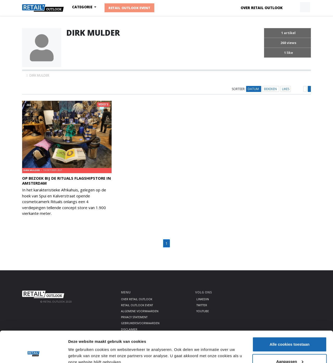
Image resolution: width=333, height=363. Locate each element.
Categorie (82, 7)
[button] (293, 7)
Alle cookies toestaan (289, 315)
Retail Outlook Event (129, 8)
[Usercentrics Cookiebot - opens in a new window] (33, 353)
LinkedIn (202, 299)
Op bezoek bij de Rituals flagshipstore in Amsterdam (66, 181)
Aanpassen (289, 332)
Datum (254, 89)
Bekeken (271, 89)
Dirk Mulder (31, 170)
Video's (103, 104)
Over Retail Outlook (262, 7)
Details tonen (80, 347)
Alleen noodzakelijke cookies (289, 349)
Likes (285, 89)
